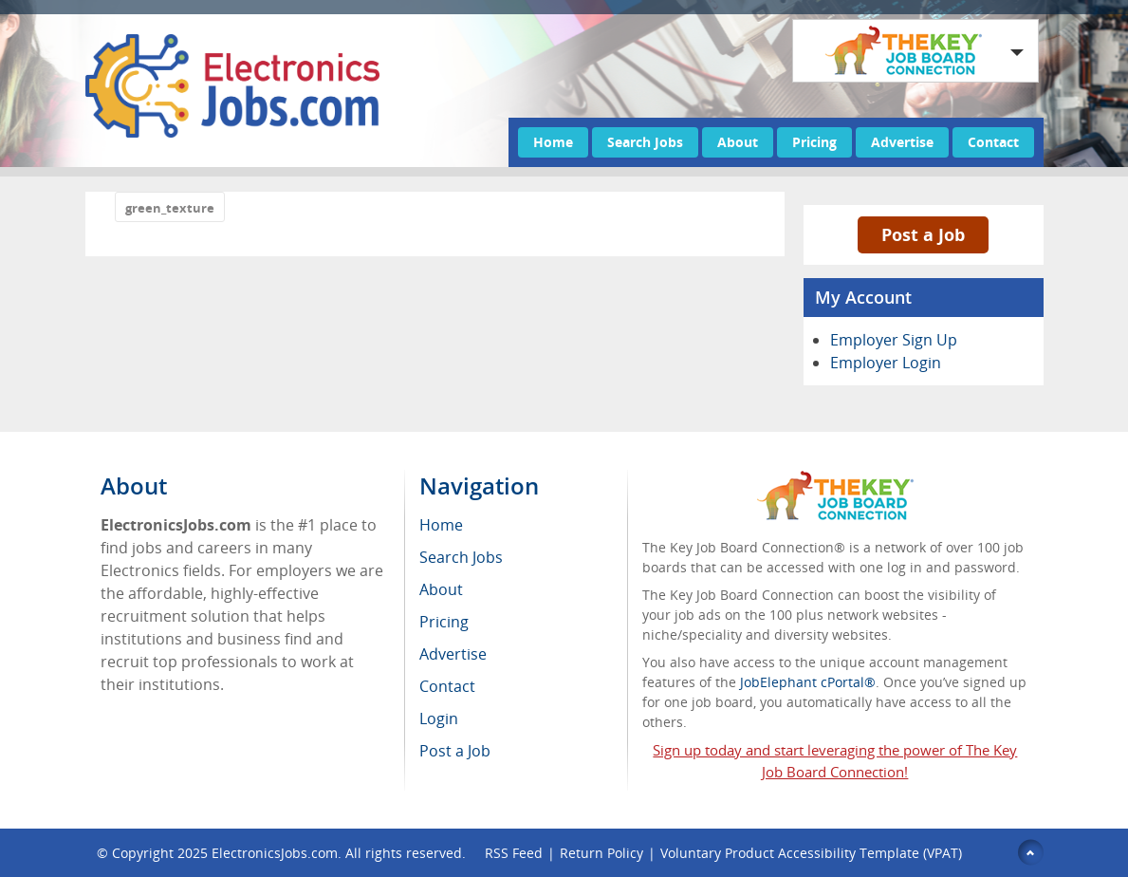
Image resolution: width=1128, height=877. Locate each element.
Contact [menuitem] (447, 686)
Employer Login (885, 362)
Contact (993, 142)
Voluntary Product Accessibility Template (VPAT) (811, 853)
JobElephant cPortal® (808, 682)
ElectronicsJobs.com (275, 853)
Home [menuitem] (441, 524)
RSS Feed (514, 853)
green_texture (169, 207)
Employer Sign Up (893, 339)
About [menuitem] (441, 589)
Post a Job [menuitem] (454, 750)
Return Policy (601, 853)
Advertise (902, 142)
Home (553, 142)
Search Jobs (645, 142)
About (737, 142)
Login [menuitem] (438, 718)
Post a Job (923, 234)
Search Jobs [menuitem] (461, 557)
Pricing (814, 142)
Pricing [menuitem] (444, 621)
